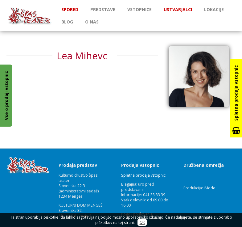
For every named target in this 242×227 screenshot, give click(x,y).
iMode (209, 188)
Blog (67, 22)
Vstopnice (139, 9)
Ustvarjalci (178, 9)
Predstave (102, 9)
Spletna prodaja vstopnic (143, 175)
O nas (92, 22)
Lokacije (214, 9)
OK (142, 222)
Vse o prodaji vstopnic (6, 95)
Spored (69, 9)
